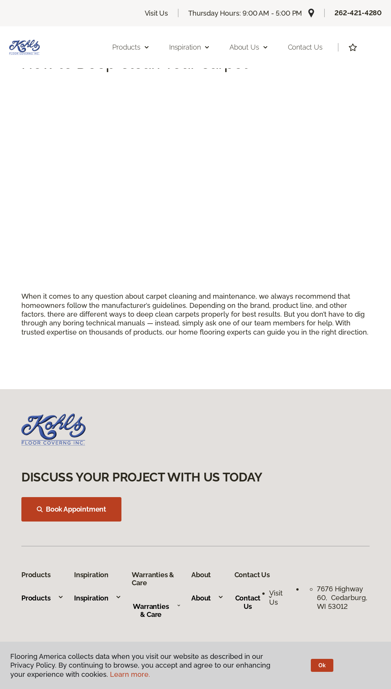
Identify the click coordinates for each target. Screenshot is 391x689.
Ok (322, 665)
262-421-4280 (358, 13)
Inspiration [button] (189, 47)
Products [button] (131, 47)
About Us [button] (248, 47)
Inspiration (97, 598)
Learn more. (130, 674)
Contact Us (305, 47)
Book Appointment (71, 509)
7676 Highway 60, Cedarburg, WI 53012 (342, 598)
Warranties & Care (157, 610)
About (207, 598)
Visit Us (156, 13)
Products (42, 598)
